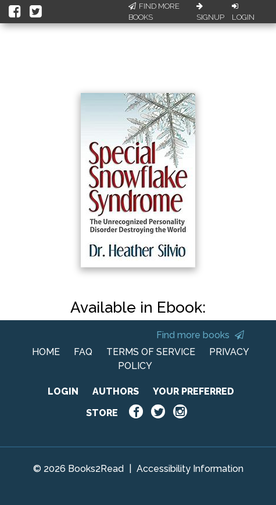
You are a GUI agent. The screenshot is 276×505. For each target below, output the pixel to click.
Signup (210, 12)
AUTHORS (115, 391)
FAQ (83, 351)
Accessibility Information (190, 468)
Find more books (200, 335)
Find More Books (154, 12)
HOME (46, 351)
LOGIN (63, 391)
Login (243, 12)
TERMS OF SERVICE (150, 351)
